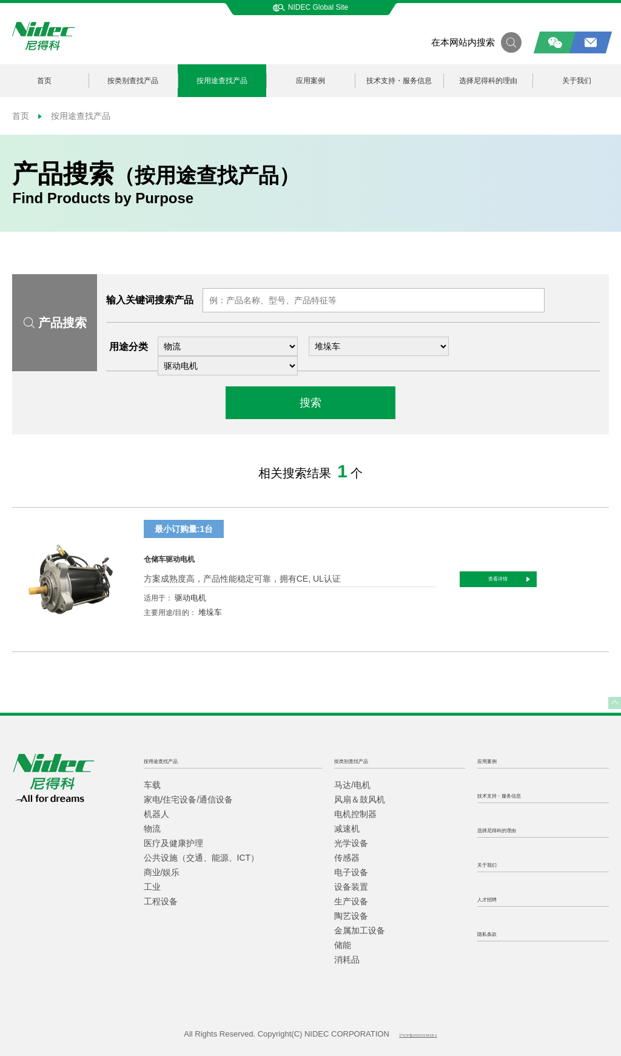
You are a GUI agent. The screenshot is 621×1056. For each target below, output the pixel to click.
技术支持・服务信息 (399, 80)
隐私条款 (496, 932)
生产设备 (351, 901)
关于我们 (576, 80)
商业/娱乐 (162, 872)
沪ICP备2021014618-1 (418, 1034)
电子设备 (351, 872)
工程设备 (161, 901)
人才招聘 (496, 898)
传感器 (347, 858)
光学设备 (351, 843)
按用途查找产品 (221, 80)
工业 (152, 887)
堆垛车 (210, 612)
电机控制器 (355, 814)
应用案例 (310, 80)
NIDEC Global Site (310, 7)
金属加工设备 (359, 930)
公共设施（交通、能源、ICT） (202, 858)
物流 (152, 828)
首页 (44, 80)
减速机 (347, 828)
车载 (152, 785)
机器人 (156, 814)
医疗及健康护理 (173, 843)
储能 (342, 945)
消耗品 (347, 959)
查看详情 (559, 579)
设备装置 (351, 887)
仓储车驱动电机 (195, 556)
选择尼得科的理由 (488, 80)
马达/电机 (352, 785)
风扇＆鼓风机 (359, 799)
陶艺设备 (351, 916)
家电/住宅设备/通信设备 (188, 799)
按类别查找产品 (132, 80)
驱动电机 (190, 597)
